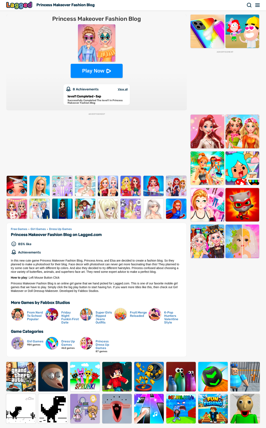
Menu (258, 5)
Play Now (93, 71)
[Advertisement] (96, 145)
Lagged (19, 5)
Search (249, 5)
